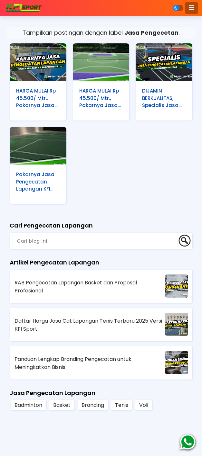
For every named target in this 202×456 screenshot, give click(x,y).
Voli (143, 405)
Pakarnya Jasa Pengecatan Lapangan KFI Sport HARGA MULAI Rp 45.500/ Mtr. (37, 182)
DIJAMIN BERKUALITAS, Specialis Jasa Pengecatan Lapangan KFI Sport (160, 98)
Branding (93, 405)
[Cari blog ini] (95, 241)
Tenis (121, 405)
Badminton (28, 405)
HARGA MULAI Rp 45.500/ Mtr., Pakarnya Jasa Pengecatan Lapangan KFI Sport (36, 98)
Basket (62, 405)
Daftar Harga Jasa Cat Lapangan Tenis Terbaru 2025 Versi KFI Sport (88, 325)
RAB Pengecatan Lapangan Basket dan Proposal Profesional (75, 286)
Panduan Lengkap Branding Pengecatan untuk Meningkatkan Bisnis (72, 363)
